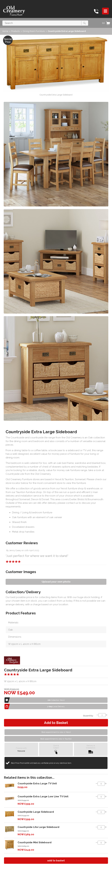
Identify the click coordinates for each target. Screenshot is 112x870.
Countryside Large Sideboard (36, 811)
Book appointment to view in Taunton (56, 739)
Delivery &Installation (90, 749)
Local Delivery (56, 706)
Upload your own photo (56, 581)
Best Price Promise (41, 763)
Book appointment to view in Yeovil (56, 732)
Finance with (21, 749)
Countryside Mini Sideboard (34, 842)
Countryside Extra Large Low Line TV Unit (43, 796)
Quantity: (88, 715)
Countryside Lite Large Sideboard (38, 827)
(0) (106, 23)
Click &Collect (56, 749)
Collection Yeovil (56, 700)
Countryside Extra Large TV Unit (37, 783)
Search (2, 20)
